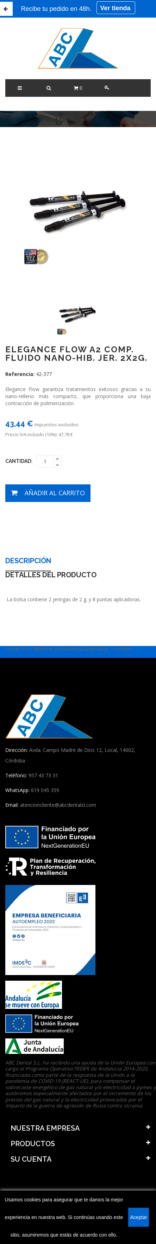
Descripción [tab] (28, 561)
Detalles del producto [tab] (50, 575)
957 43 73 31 (43, 775)
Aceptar (138, 1217)
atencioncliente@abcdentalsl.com (58, 805)
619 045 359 (45, 790)
